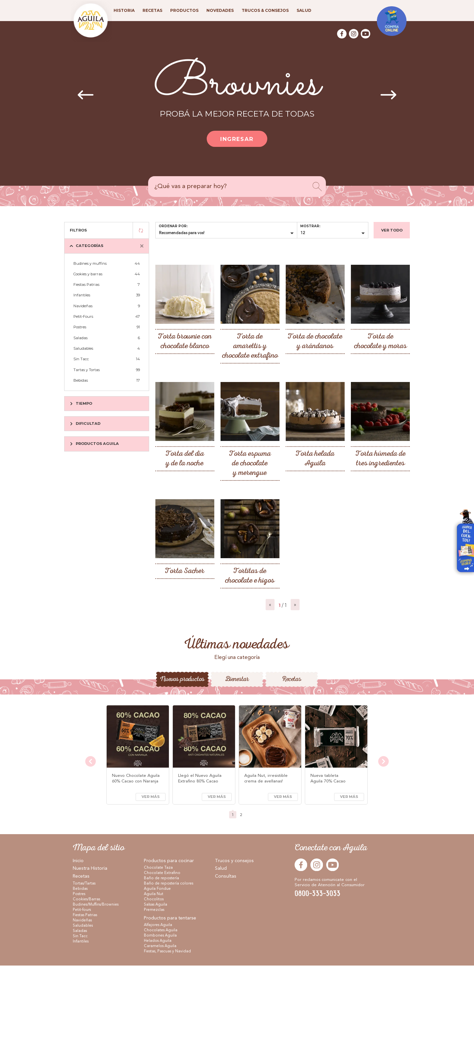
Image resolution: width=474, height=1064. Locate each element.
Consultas (225, 974)
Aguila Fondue (157, 987)
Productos (184, 10)
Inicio (78, 959)
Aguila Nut (153, 993)
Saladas (106, 338)
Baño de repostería (161, 977)
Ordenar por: (173, 226)
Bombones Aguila (160, 1034)
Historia (124, 10)
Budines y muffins (106, 263)
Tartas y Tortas (106, 370)
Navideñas (106, 306)
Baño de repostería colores (168, 982)
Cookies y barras (106, 274)
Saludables (106, 348)
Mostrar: (310, 226)
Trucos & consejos (265, 10)
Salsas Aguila (155, 1003)
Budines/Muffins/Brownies (95, 1003)
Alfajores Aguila (158, 1023)
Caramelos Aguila (160, 1045)
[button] (230, 719)
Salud (221, 967)
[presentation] (85, 95)
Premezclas (154, 1008)
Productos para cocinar (169, 959)
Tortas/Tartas (84, 982)
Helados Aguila (157, 1039)
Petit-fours (82, 1008)
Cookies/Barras (86, 998)
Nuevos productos (182, 778)
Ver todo (392, 230)
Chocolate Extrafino (162, 971)
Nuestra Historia (90, 967)
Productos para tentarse (170, 1016)
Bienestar (237, 778)
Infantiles (106, 295)
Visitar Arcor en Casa (462, 543)
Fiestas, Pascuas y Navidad (167, 1050)
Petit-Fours (106, 316)
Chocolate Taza (158, 966)
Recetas (291, 778)
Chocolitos (154, 998)
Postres (106, 327)
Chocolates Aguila (160, 1029)
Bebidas (106, 380)
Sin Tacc (106, 359)
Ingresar (237, 139)
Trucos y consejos (234, 959)
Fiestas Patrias (106, 284)
